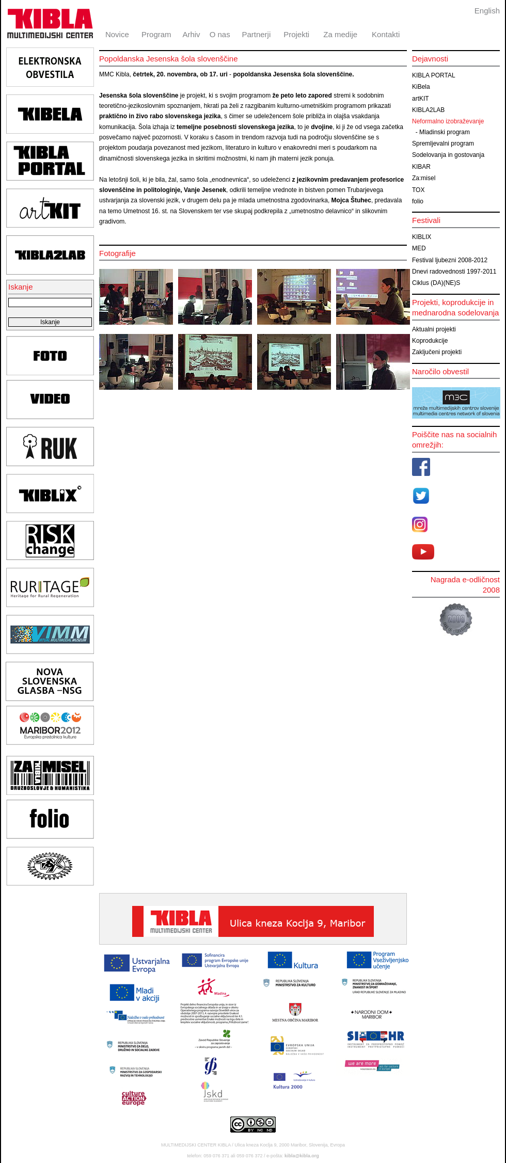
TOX (418, 190)
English (487, 10)
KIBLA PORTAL (433, 75)
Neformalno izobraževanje (448, 121)
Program (156, 34)
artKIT (420, 98)
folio (417, 201)
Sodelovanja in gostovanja (448, 154)
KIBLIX (421, 237)
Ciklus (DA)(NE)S (436, 282)
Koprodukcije (430, 340)
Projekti (296, 34)
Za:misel (423, 178)
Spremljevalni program (443, 143)
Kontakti (386, 34)
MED (419, 248)
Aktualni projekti (434, 329)
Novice (117, 34)
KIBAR (421, 166)
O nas (220, 34)
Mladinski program (444, 132)
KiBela (421, 86)
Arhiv (191, 34)
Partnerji (256, 34)
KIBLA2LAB (428, 110)
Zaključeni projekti (437, 352)
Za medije (340, 34)
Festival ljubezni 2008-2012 (449, 260)
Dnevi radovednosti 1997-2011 (454, 271)
